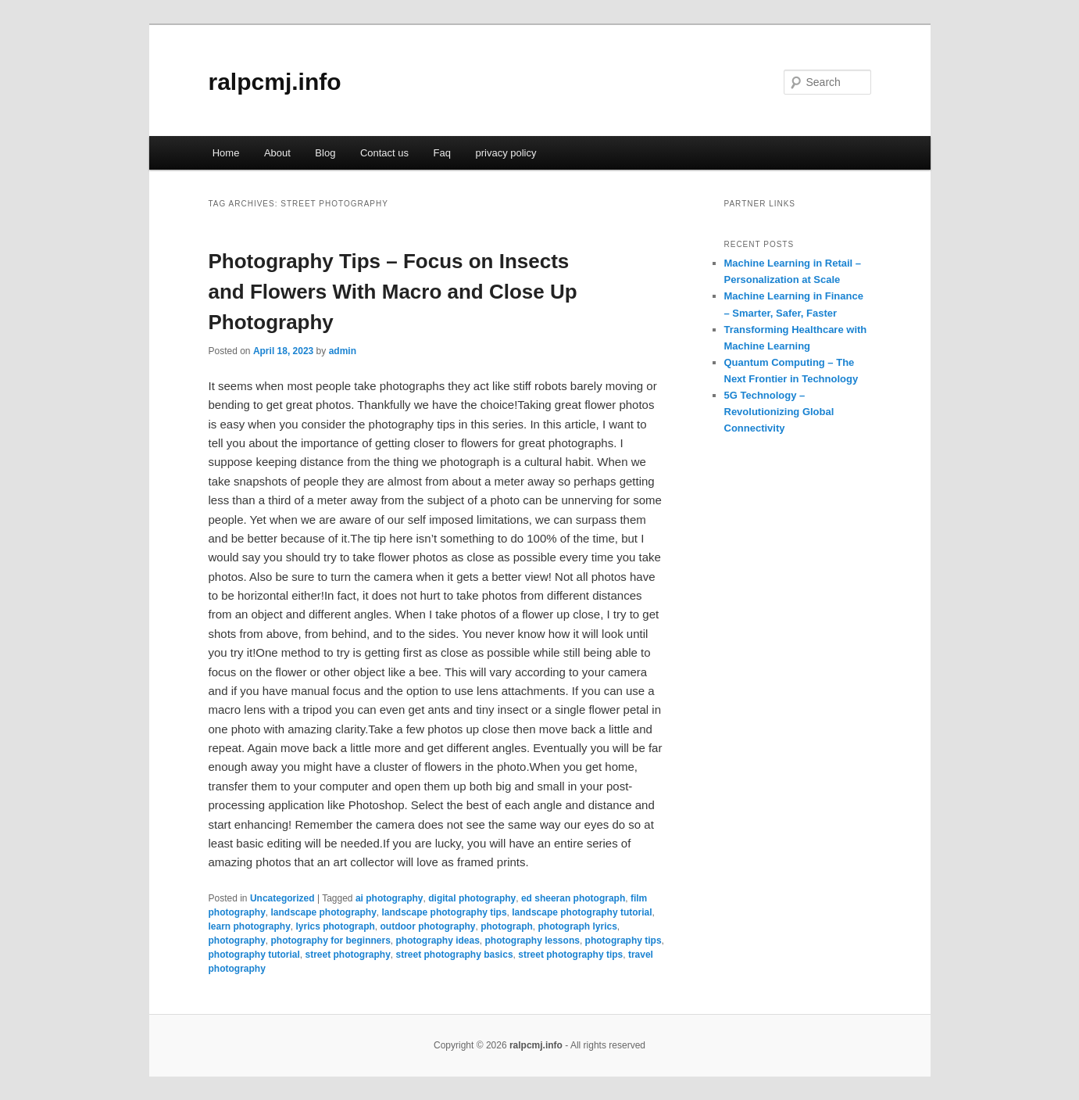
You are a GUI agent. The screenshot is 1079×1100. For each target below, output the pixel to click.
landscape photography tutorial (582, 912)
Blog (325, 153)
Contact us (384, 153)
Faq (442, 153)
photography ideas (438, 940)
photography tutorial (254, 954)
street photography (348, 954)
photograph (507, 926)
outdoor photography (428, 926)
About (277, 153)
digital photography (472, 898)
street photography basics (454, 954)
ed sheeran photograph (573, 898)
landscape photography (324, 912)
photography (237, 940)
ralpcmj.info (275, 82)
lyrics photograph (335, 926)
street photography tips (570, 954)
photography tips (623, 940)
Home (226, 153)
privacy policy (505, 153)
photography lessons (532, 940)
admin (342, 351)
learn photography (250, 926)
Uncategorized (282, 898)
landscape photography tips (444, 912)
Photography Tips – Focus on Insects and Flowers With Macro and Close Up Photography (393, 291)
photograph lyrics (577, 926)
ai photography (389, 898)
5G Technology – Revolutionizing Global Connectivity (779, 411)
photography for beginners (331, 940)
